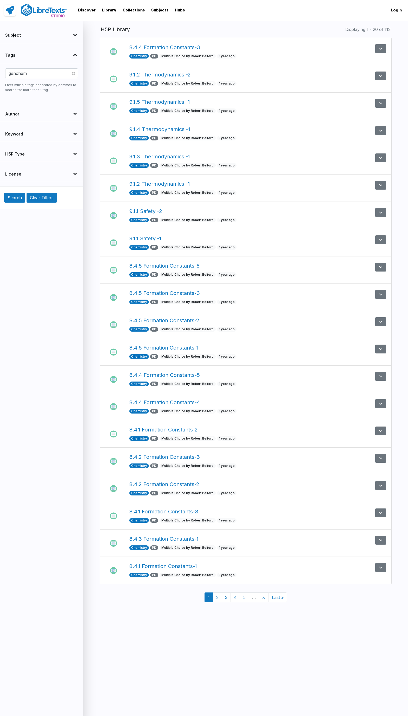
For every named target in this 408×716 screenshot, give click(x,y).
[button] (380, 48)
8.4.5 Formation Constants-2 (164, 320)
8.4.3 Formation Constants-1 (164, 539)
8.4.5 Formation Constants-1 (164, 348)
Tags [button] (10, 55)
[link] (10, 10)
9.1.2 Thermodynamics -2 (160, 75)
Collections (134, 10)
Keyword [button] (14, 134)
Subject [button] (13, 35)
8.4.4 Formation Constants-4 (164, 402)
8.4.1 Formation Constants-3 (163, 511)
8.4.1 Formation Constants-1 (163, 566)
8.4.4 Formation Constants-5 (164, 375)
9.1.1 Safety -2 (145, 211)
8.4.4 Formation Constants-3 (164, 47)
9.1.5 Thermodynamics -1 (159, 102)
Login (396, 10)
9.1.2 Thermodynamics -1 (159, 184)
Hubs (180, 10)
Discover (87, 10)
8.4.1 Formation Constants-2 (163, 430)
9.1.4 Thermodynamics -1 (159, 129)
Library (109, 10)
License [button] (13, 174)
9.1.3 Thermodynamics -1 (159, 156)
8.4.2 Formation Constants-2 (164, 484)
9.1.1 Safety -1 (145, 238)
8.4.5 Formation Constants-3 (164, 293)
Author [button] (12, 114)
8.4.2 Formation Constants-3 (164, 457)
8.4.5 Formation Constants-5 (164, 266)
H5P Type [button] (15, 154)
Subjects (160, 10)
